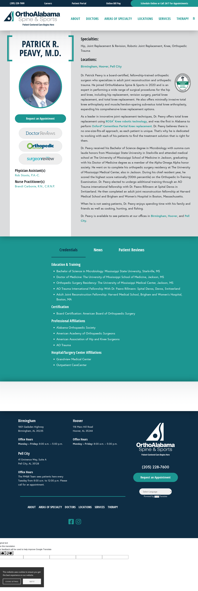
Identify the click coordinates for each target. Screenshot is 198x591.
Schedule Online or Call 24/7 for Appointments (164, 3)
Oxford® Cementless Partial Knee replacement (127, 126)
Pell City (116, 66)
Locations (145, 18)
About (75, 18)
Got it (34, 582)
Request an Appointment (40, 119)
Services (165, 18)
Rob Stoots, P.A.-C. (27, 180)
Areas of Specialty (118, 18)
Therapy (183, 18)
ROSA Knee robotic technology (127, 121)
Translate (160, 496)
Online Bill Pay (113, 3)
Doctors (92, 18)
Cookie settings (15, 582)
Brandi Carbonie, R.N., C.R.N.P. (35, 191)
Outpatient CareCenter (71, 365)
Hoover (103, 66)
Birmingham (89, 66)
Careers (48, 3)
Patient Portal (79, 3)
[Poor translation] (9, 553)
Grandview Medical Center (73, 359)
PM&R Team (29, 476)
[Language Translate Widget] (155, 491)
